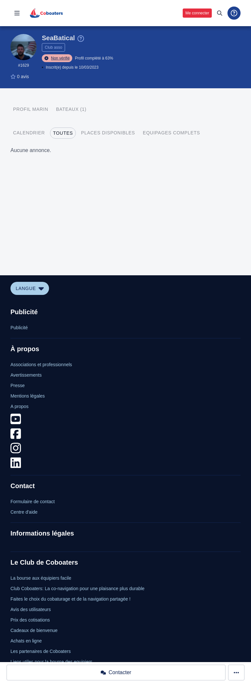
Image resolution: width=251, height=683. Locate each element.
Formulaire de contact (32, 501)
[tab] (30, 109)
